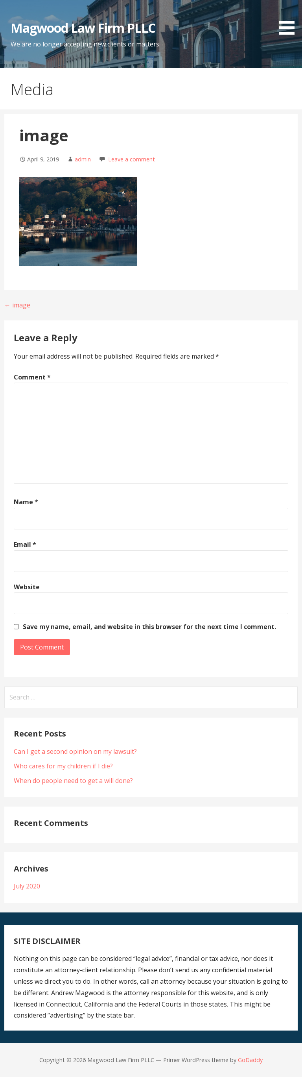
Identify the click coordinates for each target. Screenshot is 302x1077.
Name (26, 502)
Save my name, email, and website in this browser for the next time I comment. (149, 627)
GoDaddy (250, 1060)
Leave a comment (131, 159)
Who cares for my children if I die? (63, 766)
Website (27, 587)
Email (25, 544)
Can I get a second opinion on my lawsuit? (75, 751)
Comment (32, 377)
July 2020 (27, 886)
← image (17, 305)
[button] (289, 18)
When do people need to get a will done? (73, 780)
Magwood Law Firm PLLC (83, 27)
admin (83, 159)
